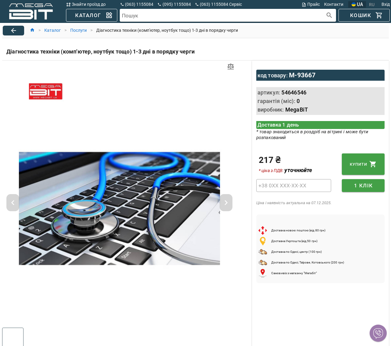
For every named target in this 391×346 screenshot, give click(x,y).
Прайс (310, 4)
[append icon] (329, 15)
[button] (378, 333)
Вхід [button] (386, 4)
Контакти (333, 4)
